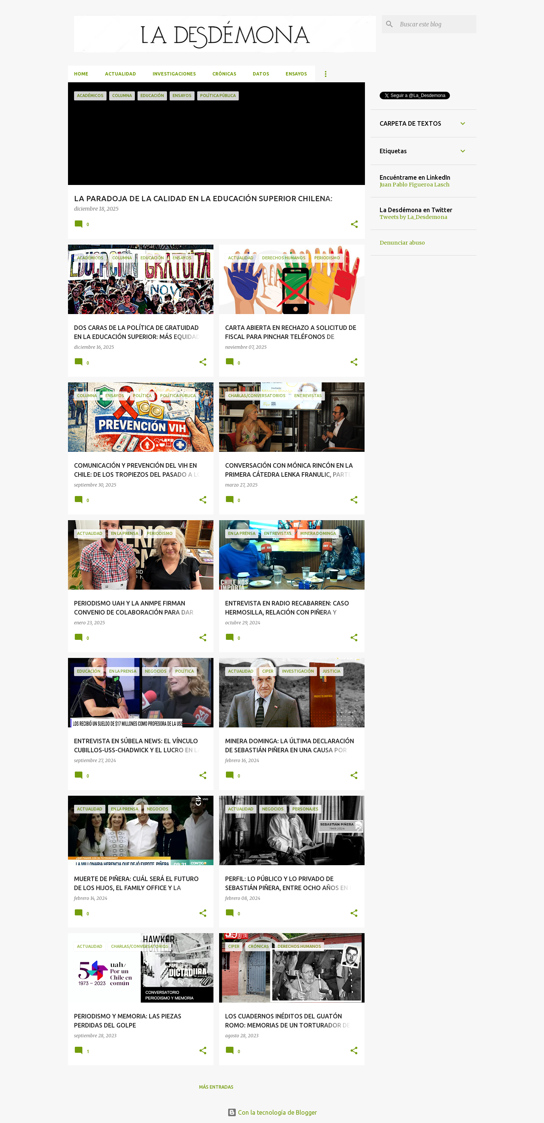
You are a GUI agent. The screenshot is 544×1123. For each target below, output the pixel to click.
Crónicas (224, 73)
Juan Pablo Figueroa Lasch (415, 184)
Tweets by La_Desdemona (413, 217)
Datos (261, 73)
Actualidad (120, 73)
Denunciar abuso (402, 242)
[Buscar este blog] (436, 24)
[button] (354, 225)
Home (81, 73)
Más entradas (216, 1086)
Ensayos (296, 73)
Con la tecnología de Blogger (272, 1112)
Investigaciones (174, 73)
